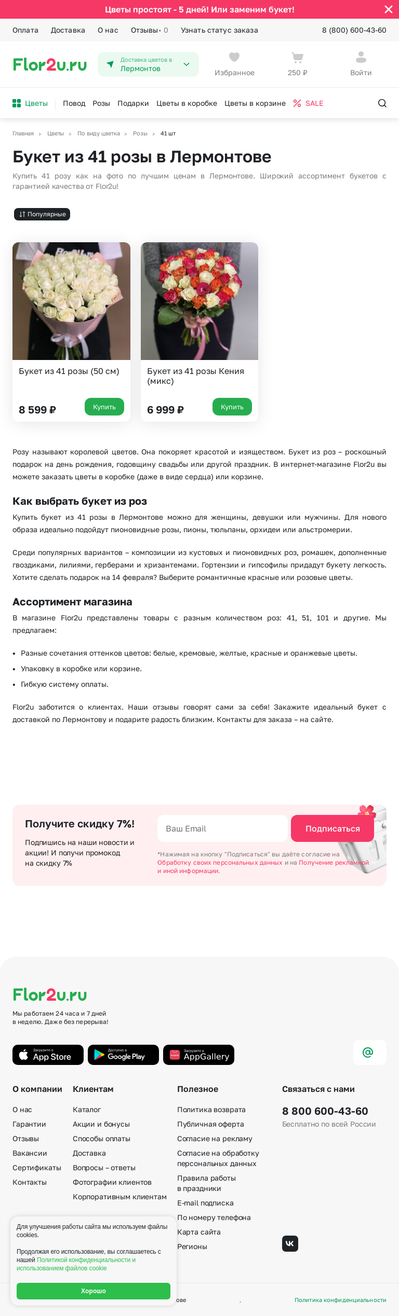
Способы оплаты (101, 1137)
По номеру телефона (214, 1216)
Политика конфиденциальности (341, 1300)
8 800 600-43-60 (325, 1110)
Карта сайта (199, 1231)
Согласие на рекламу (214, 1137)
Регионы (192, 1245)
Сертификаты (36, 1166)
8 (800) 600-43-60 (354, 29)
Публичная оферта (210, 1123)
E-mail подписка (205, 1202)
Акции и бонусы (101, 1123)
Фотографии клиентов (112, 1181)
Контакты (29, 1181)
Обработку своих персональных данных (220, 862)
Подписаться (332, 828)
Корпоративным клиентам (120, 1196)
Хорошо (93, 1291)
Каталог (87, 1108)
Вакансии (29, 1152)
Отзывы (149, 30)
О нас (108, 29)
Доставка (68, 29)
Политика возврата (211, 1108)
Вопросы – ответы (104, 1166)
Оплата (25, 29)
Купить (104, 406)
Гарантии (29, 1123)
